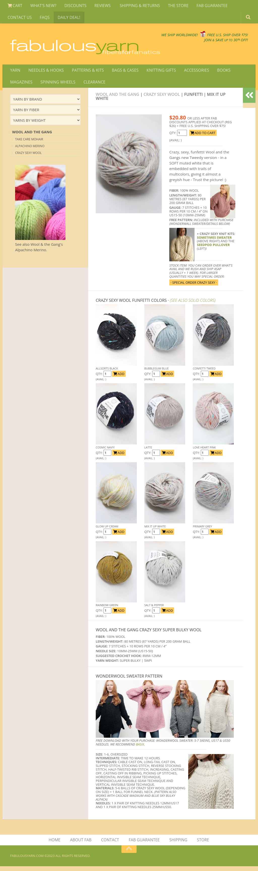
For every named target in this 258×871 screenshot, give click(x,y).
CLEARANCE (93, 86)
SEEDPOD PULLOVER (213, 249)
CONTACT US (19, 18)
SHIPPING (178, 844)
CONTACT (110, 844)
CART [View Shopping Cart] (14, 6)
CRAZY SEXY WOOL (28, 157)
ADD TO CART (202, 137)
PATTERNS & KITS (86, 73)
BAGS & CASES (123, 73)
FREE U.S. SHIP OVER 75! (222, 37)
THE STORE (175, 6)
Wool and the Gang (32, 136)
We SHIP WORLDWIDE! (161, 37)
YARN (15, 73)
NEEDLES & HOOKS (45, 73)
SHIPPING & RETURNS (137, 6)
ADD (118, 378)
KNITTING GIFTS (159, 73)
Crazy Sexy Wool (162, 99)
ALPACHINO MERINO (30, 150)
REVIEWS (100, 6)
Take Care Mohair (29, 143)
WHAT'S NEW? (42, 6)
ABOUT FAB (81, 844)
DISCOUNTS (74, 6)
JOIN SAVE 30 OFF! (220, 42)
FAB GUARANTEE (208, 6)
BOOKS (220, 73)
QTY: (173, 137)
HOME (55, 844)
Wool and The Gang (117, 99)
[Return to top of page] (129, 854)
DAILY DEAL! (67, 18)
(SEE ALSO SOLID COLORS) (192, 305)
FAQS (44, 18)
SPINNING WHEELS (57, 86)
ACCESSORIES (193, 73)
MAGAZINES (21, 86)
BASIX (140, 748)
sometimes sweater (214, 241)
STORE (202, 844)
